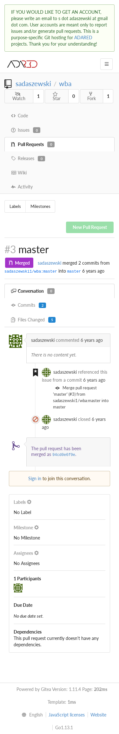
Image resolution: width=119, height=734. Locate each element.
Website (98, 714)
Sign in (34, 478)
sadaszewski (33, 83)
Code (19, 115)
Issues (25, 130)
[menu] (31, 714)
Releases (28, 158)
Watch (18, 96)
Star (57, 96)
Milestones (40, 206)
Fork (91, 96)
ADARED (83, 37)
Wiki (19, 172)
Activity (22, 186)
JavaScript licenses (67, 714)
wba (65, 83)
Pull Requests (33, 144)
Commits (28, 305)
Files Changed (33, 320)
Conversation (33, 291)
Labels (15, 206)
